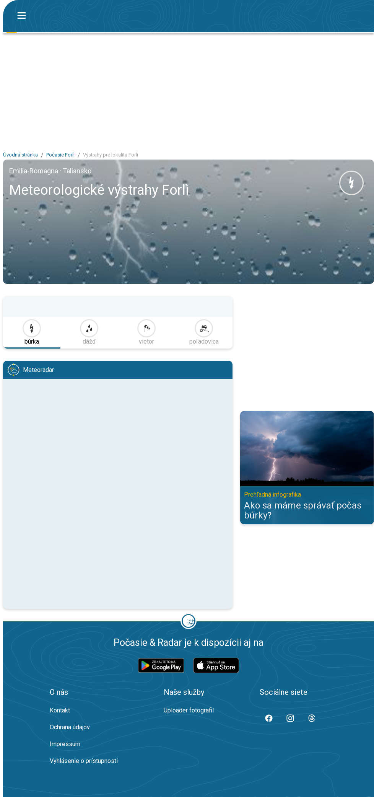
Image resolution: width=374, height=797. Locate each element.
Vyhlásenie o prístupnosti (84, 760)
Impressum (65, 744)
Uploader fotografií (189, 710)
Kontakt (60, 710)
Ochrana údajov (70, 727)
